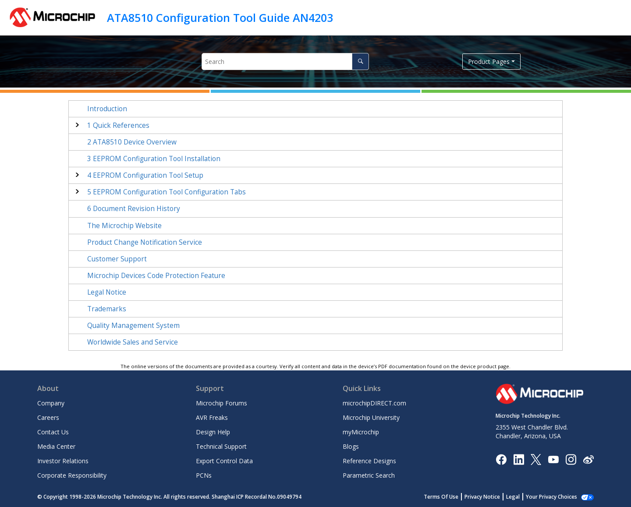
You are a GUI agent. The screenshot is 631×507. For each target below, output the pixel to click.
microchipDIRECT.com (374, 403)
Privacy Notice (482, 496)
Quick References (118, 125)
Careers (48, 417)
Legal (513, 496)
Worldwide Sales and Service (132, 342)
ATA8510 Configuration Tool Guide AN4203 (220, 17)
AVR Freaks (212, 417)
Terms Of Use (441, 496)
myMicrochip (361, 432)
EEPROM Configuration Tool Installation (153, 158)
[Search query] (285, 61)
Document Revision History (133, 208)
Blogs (351, 446)
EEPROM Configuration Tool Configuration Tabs (166, 192)
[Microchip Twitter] (536, 458)
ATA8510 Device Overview (132, 142)
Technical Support (221, 446)
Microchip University (371, 417)
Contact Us (53, 432)
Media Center (56, 446)
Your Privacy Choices (551, 496)
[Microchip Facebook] (501, 458)
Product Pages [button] (489, 61)
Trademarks (106, 308)
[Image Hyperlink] (553, 459)
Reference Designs (369, 461)
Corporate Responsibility (71, 475)
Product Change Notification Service (144, 242)
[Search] (360, 61)
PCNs (204, 475)
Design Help (213, 432)
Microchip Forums (221, 403)
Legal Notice (106, 292)
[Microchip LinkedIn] (518, 458)
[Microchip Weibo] (588, 459)
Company (50, 403)
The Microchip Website (124, 225)
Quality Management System (133, 325)
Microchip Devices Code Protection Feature (156, 275)
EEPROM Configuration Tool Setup (145, 175)
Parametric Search (369, 475)
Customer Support (117, 259)
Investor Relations (63, 461)
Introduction (107, 108)
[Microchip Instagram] (570, 458)
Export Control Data (224, 461)
